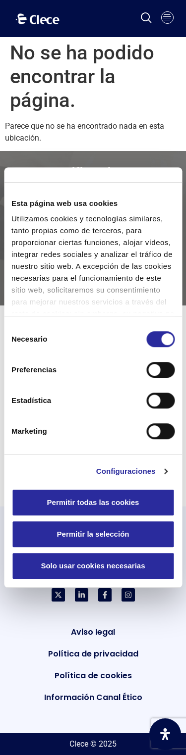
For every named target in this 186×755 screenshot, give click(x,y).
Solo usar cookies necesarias (93, 565)
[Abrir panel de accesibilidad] (165, 734)
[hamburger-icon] (167, 18)
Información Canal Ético (93, 697)
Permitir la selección (93, 534)
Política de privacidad (93, 653)
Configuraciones (126, 471)
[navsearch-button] (146, 19)
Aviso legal (93, 632)
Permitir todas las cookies (93, 502)
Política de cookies (93, 675)
